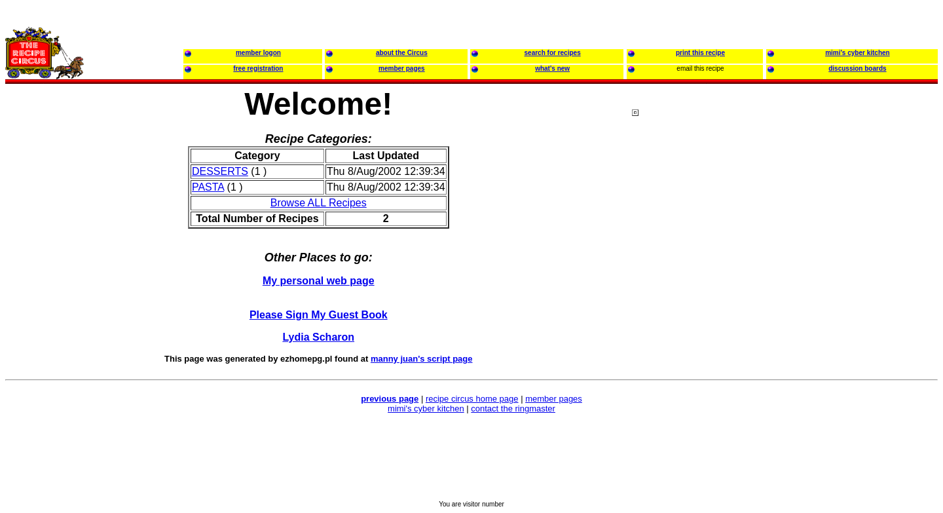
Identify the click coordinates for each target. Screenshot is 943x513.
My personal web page (319, 280)
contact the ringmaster (513, 408)
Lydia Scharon (318, 337)
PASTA (208, 187)
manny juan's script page (422, 359)
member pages (553, 399)
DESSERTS (220, 171)
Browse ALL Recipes (318, 202)
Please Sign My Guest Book (319, 314)
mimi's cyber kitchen (426, 408)
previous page (389, 399)
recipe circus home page (472, 399)
